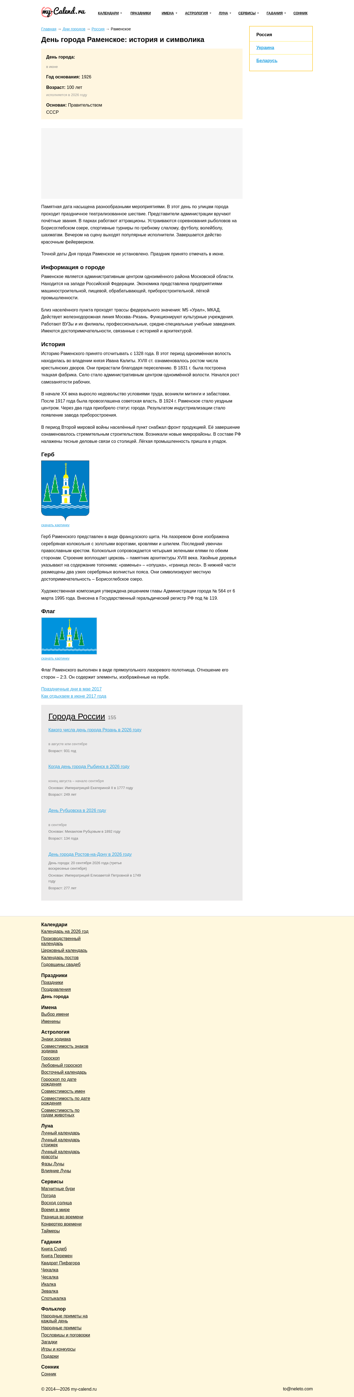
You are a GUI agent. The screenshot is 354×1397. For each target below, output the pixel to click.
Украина (265, 47)
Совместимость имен (63, 1091)
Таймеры (50, 1231)
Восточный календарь (64, 1072)
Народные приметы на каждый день (64, 1318)
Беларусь (266, 60)
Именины (51, 1021)
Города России (76, 716)
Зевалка (49, 1291)
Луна (223, 13)
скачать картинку (55, 525)
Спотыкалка (53, 1298)
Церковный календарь (64, 950)
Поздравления (56, 989)
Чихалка (49, 1270)
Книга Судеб (54, 1249)
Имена (168, 13)
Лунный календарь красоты (60, 1154)
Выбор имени (55, 1014)
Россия (264, 34)
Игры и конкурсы (58, 1349)
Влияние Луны (56, 1170)
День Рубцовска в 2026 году (77, 810)
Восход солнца (56, 1202)
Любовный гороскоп (61, 1065)
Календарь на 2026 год (64, 931)
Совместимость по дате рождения (65, 1101)
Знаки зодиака (56, 1039)
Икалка (48, 1284)
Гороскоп (50, 1058)
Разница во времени (62, 1217)
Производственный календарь (60, 941)
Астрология (196, 13)
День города (55, 996)
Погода (48, 1195)
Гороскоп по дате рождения (58, 1082)
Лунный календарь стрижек (60, 1142)
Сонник (300, 13)
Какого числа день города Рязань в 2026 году (94, 729)
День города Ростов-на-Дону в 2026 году (90, 854)
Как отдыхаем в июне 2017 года (73, 696)
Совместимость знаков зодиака (64, 1049)
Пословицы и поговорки (65, 1335)
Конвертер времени (61, 1224)
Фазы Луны (52, 1163)
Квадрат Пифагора (60, 1263)
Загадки (49, 1342)
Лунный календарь (60, 1133)
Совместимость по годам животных (60, 1113)
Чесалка (49, 1277)
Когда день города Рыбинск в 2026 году (88, 766)
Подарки (50, 1356)
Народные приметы (61, 1327)
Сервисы (247, 13)
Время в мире (55, 1209)
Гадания (275, 13)
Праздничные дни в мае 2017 (71, 689)
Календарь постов (60, 957)
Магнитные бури (58, 1188)
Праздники (141, 13)
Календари (108, 13)
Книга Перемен (56, 1255)
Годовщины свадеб (60, 964)
